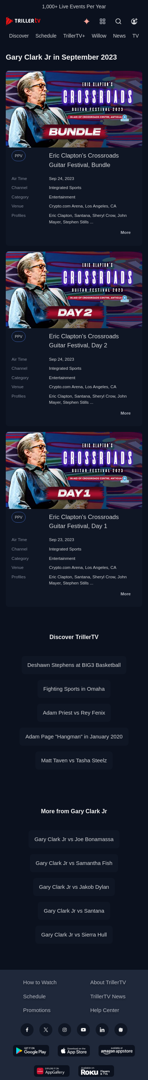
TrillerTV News (108, 996)
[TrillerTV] (23, 21)
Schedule (45, 36)
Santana (82, 215)
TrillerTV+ (74, 36)
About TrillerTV (108, 982)
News (119, 36)
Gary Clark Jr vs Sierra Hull (74, 934)
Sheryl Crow (103, 215)
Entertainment (62, 196)
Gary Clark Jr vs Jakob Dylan (74, 887)
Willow (99, 36)
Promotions (37, 1010)
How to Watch (40, 982)
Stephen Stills (75, 221)
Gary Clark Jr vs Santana (74, 911)
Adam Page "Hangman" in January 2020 (73, 736)
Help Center (104, 1010)
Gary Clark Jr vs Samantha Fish (74, 863)
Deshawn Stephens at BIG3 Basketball (74, 665)
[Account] (134, 21)
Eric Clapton (60, 215)
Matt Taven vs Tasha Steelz (74, 760)
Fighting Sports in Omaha (74, 689)
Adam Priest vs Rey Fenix (74, 713)
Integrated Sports (65, 187)
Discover (19, 36)
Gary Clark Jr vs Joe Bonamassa (73, 839)
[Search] (118, 21)
